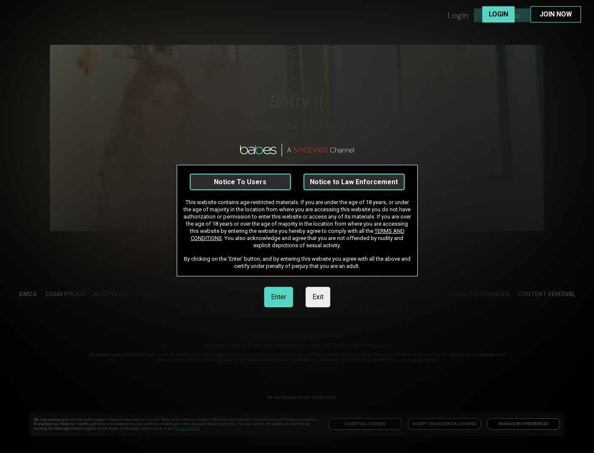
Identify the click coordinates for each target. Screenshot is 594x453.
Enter (278, 297)
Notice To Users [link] (240, 182)
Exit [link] (317, 297)
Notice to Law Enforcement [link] (354, 182)
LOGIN (498, 14)
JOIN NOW (555, 14)
